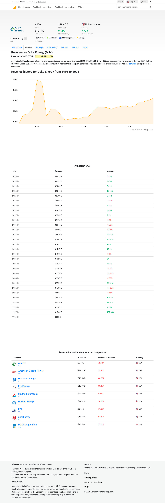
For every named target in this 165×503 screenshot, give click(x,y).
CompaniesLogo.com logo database (51, 492)
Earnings (39, 47)
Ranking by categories (64, 7)
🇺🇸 (131, 2)
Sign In (120, 2)
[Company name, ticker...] (134, 7)
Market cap (17, 47)
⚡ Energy (80, 38)
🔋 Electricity (51, 38)
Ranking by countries (42, 7)
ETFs (80, 7)
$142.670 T (42, 2)
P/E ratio (64, 47)
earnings (132, 64)
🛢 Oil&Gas (40, 38)
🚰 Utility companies (66, 38)
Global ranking (24, 7)
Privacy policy (91, 477)
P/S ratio (75, 47)
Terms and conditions (94, 482)
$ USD (143, 2)
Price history (52, 47)
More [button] (85, 47)
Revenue (28, 47)
